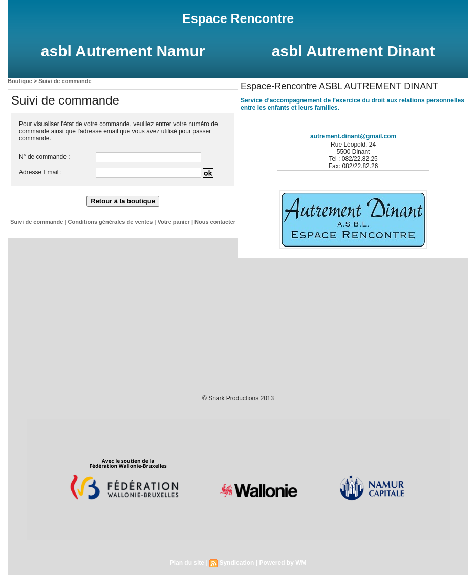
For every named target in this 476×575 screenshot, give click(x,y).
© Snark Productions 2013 (238, 398)
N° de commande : (44, 156)
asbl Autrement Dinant (353, 51)
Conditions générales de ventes (110, 222)
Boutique (20, 81)
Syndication (236, 562)
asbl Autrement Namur (123, 51)
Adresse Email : (40, 172)
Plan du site (187, 562)
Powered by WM (282, 562)
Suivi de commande (64, 81)
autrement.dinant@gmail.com (353, 136)
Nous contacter (214, 222)
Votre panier (173, 222)
